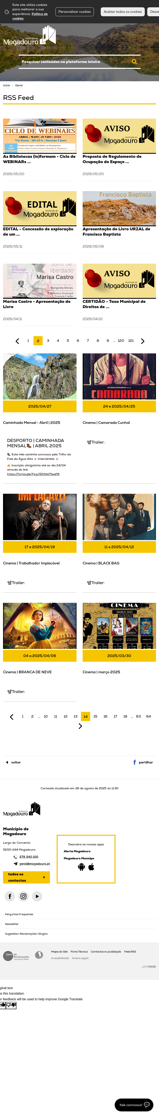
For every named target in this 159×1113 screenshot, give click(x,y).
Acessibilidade (39, 955)
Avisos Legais (80, 958)
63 (138, 716)
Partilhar (146, 762)
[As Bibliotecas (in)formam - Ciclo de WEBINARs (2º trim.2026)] (40, 149)
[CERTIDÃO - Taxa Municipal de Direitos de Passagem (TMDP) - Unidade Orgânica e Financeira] (119, 296)
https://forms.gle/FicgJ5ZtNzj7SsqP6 (33, 474)
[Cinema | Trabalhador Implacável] (40, 542)
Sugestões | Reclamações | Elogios (26, 933)
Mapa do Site (59, 951)
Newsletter (12, 924)
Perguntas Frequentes (19, 914)
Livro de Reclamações (16, 956)
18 (125, 716)
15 (95, 716)
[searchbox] (80, 62)
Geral (19, 85)
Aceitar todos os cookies (123, 12)
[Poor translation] (11, 1005)
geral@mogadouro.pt (34, 863)
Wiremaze (149, 966)
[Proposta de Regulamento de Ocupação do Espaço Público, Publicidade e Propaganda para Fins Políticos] (119, 149)
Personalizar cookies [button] (74, 12)
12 (66, 716)
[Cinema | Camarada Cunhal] (119, 402)
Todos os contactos (17, 877)
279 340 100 (28, 857)
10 (46, 716)
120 (121, 340)
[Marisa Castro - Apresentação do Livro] (40, 294)
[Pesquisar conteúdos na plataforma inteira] (134, 62)
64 (148, 716)
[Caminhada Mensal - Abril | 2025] (40, 417)
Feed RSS (130, 951)
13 (76, 716)
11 (55, 716)
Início (6, 85)
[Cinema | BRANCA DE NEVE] (40, 651)
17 (115, 716)
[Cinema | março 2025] (119, 644)
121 (131, 340)
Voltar (16, 762)
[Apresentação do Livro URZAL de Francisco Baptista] (119, 221)
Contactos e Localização (106, 951)
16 (105, 716)
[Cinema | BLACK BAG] (119, 542)
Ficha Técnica (79, 951)
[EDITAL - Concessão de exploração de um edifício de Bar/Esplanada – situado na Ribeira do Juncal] (40, 221)
